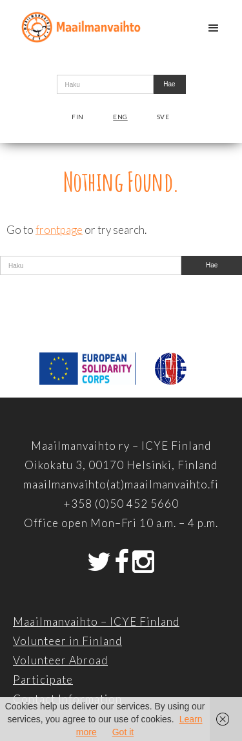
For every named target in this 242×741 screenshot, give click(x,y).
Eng (120, 116)
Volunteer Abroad (60, 660)
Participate (43, 679)
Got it (123, 732)
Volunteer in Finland (67, 641)
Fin (78, 116)
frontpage (59, 229)
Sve (163, 116)
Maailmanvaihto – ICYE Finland (96, 621)
